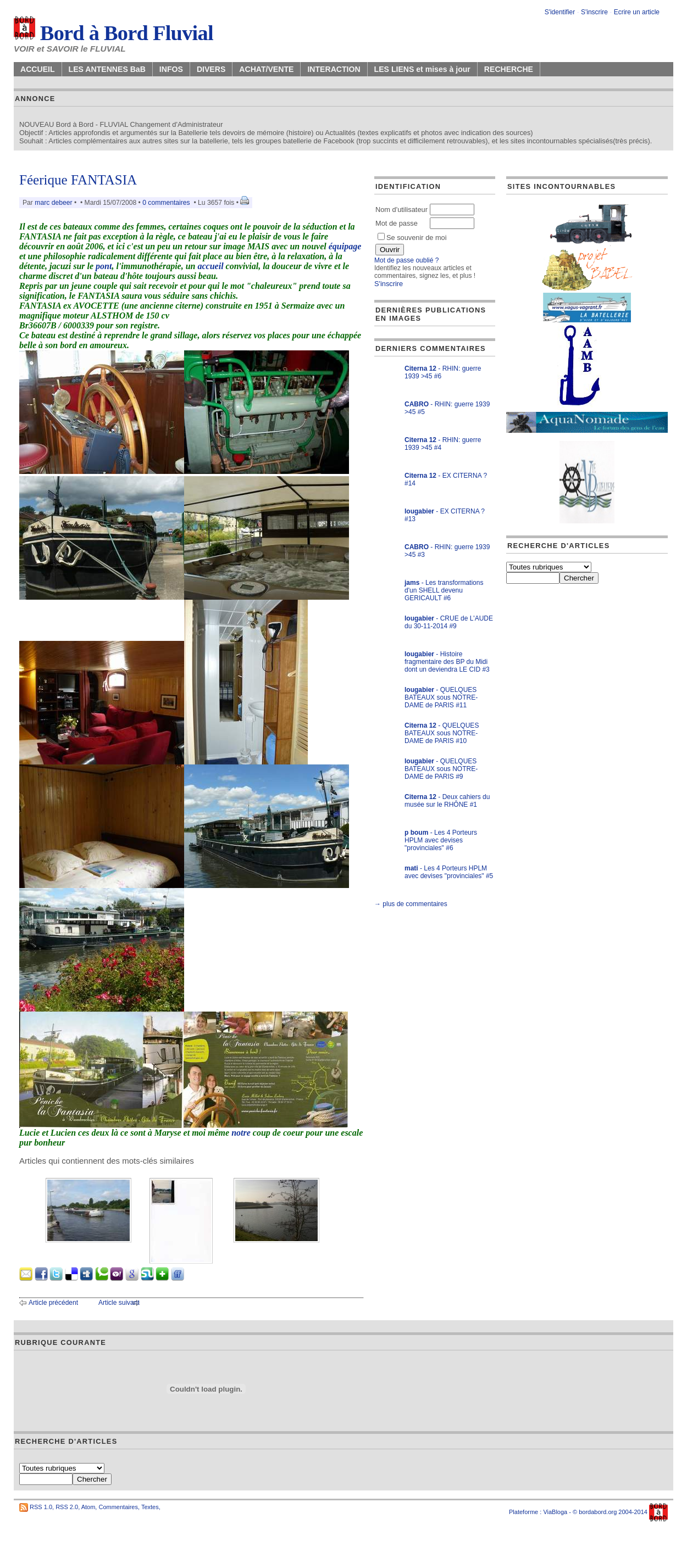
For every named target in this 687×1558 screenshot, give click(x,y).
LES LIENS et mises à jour (422, 69)
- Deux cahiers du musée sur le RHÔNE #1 (447, 800)
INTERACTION (333, 69)
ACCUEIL (37, 69)
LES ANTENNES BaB (107, 69)
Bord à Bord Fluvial (113, 32)
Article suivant (119, 1302)
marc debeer (53, 202)
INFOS (171, 69)
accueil (211, 266)
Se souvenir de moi (412, 237)
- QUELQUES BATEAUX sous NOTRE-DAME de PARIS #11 (441, 697)
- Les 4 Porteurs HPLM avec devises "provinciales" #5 (449, 872)
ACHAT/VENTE (266, 69)
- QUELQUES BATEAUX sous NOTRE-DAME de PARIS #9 (441, 768)
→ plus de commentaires (410, 904)
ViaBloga (555, 1512)
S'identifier (560, 12)
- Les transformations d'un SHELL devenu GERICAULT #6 (444, 590)
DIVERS (211, 69)
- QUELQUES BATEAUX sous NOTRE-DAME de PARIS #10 (442, 733)
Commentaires (118, 1507)
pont (104, 266)
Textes (150, 1507)
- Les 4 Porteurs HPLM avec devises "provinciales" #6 (441, 840)
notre (241, 1132)
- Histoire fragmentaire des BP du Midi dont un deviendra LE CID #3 (447, 661)
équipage (345, 246)
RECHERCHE (508, 69)
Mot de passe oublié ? (406, 260)
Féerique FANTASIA (78, 179)
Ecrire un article (637, 12)
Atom (88, 1507)
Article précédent (53, 1302)
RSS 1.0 (41, 1507)
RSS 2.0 (67, 1507)
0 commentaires (167, 202)
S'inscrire (594, 12)
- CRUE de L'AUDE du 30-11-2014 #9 (449, 622)
